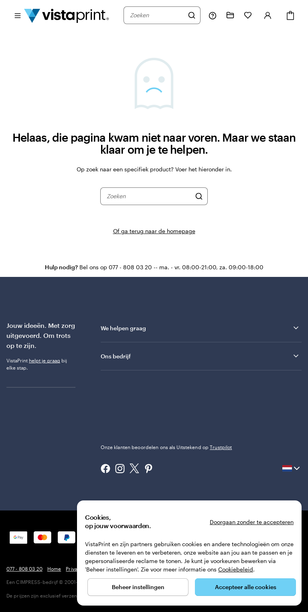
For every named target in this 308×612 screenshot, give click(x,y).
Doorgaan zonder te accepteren (252, 521)
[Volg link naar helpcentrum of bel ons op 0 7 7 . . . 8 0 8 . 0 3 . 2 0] (213, 15)
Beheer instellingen (138, 587)
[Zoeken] (191, 15)
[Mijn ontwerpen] (230, 15)
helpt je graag (44, 360)
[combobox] (157, 15)
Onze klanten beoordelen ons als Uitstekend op (166, 447)
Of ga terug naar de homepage (154, 231)
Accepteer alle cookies (245, 587)
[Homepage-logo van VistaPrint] (66, 15)
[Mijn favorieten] (248, 15)
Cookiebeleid (235, 569)
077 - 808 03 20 (24, 568)
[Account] (267, 15)
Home (54, 568)
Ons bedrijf (200, 356)
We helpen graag (200, 328)
